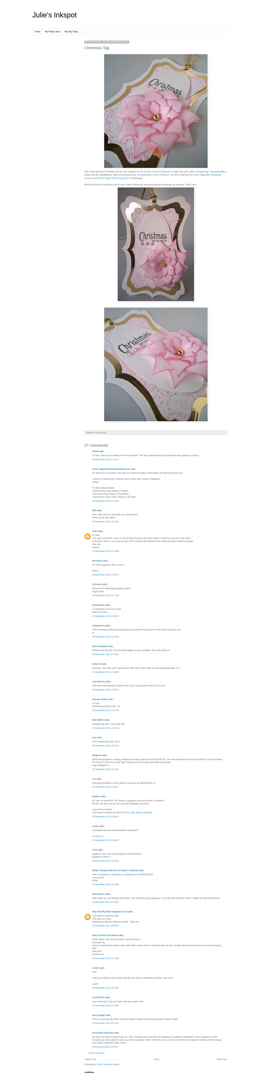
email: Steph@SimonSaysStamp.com (111, 469)
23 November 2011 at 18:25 (105, 616)
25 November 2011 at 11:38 (105, 958)
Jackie (95, 968)
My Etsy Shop (71, 31)
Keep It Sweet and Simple (105, 935)
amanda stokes (100, 699)
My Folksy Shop (52, 31)
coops (95, 826)
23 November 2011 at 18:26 (105, 637)
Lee (94, 779)
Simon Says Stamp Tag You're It (114, 178)
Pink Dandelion (100, 646)
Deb (94, 510)
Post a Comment (97, 1053)
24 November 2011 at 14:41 (105, 861)
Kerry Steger (98, 1015)
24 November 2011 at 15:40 (105, 884)
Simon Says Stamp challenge (138, 812)
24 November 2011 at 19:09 (105, 902)
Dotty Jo (96, 664)
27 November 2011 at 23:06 (105, 1005)
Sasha (95, 451)
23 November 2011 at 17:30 (105, 595)
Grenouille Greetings (102, 1033)
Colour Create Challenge (157, 171)
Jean (94, 531)
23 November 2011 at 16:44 (105, 575)
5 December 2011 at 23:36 (104, 1047)
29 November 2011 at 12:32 (105, 1023)
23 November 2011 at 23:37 (105, 787)
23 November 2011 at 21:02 (105, 710)
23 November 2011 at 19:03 (105, 672)
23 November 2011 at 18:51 (105, 654)
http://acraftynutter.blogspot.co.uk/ (109, 911)
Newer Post (90, 1059)
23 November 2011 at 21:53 (105, 769)
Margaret (96, 755)
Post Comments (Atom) (108, 1064)
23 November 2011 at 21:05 (105, 728)
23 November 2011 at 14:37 (105, 459)
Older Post (221, 1059)
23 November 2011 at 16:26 (105, 521)
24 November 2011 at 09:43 (105, 840)
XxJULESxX (98, 997)
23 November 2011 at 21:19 (105, 745)
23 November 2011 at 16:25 (105, 501)
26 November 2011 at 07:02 (105, 988)
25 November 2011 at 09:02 (105, 925)
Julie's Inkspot (54, 15)
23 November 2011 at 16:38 (105, 551)
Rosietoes (97, 561)
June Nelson (98, 681)
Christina (96, 584)
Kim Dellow (98, 720)
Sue (94, 737)
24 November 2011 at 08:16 (105, 816)
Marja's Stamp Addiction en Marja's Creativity (115, 870)
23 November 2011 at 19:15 (105, 689)
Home (37, 31)
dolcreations (98, 894)
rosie (94, 850)
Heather (96, 796)
